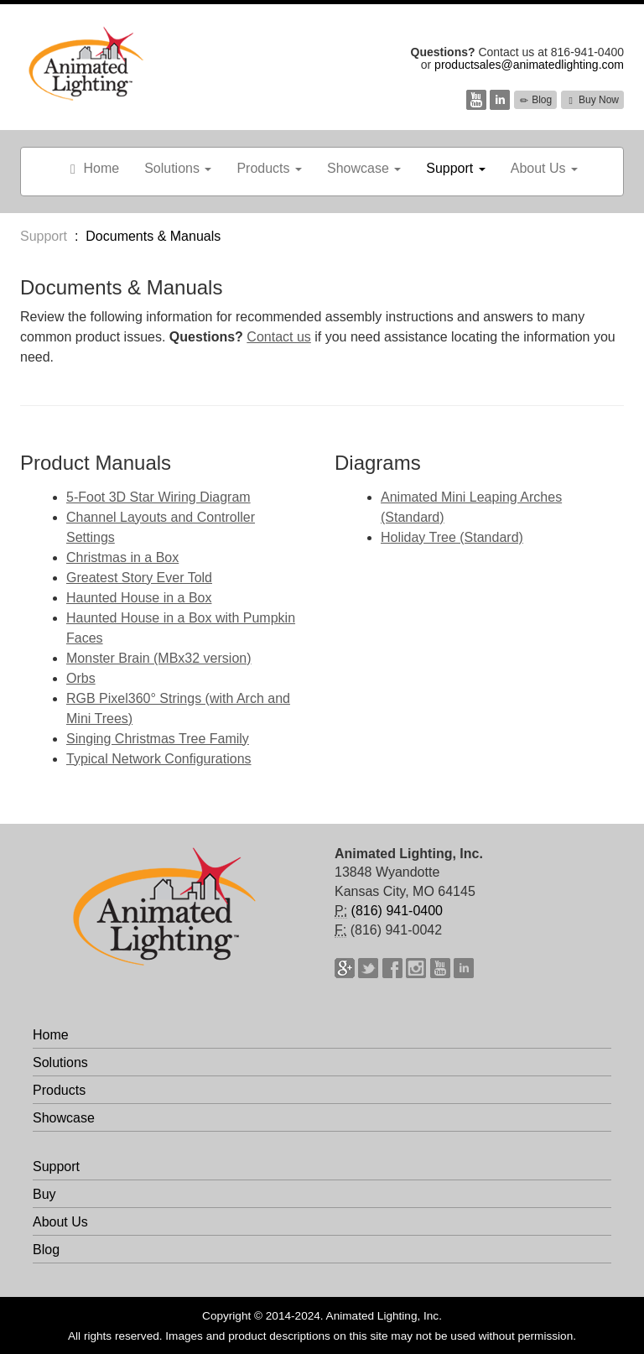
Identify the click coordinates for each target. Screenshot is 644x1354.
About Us (544, 168)
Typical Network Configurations (159, 759)
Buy (44, 1194)
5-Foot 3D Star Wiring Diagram (158, 497)
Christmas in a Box (122, 557)
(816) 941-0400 (397, 911)
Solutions (177, 168)
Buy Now (592, 100)
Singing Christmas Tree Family (157, 739)
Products (269, 168)
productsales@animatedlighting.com (529, 64)
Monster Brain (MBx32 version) (159, 658)
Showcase (364, 168)
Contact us (278, 337)
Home (92, 168)
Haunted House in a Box (138, 598)
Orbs (81, 678)
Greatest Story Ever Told (139, 577)
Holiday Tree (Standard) (452, 537)
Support (455, 168)
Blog (535, 100)
